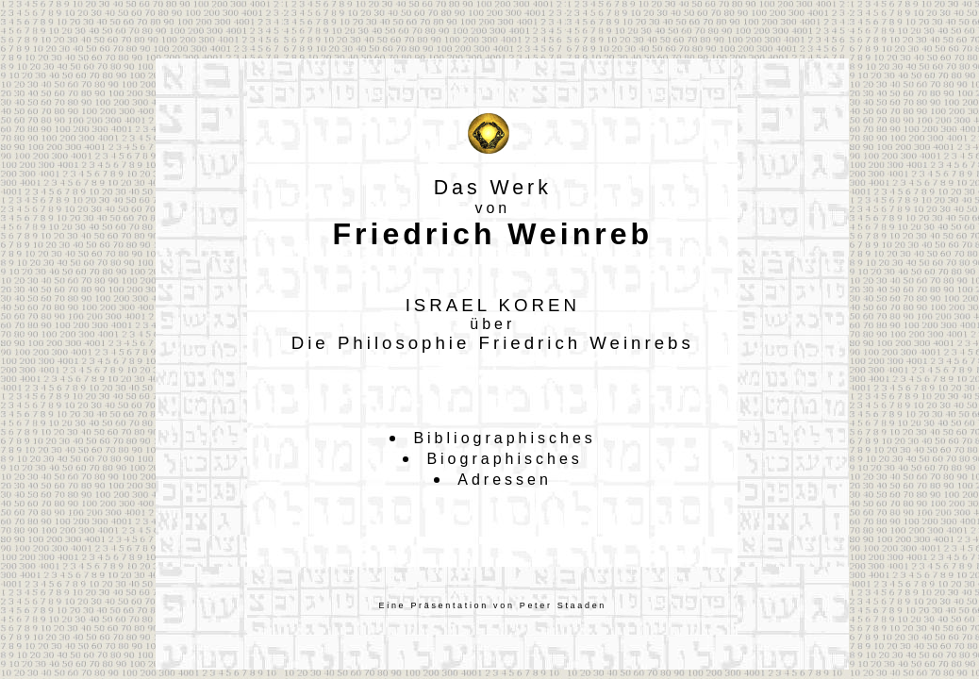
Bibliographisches (504, 438)
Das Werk (493, 187)
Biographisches (504, 459)
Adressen (504, 480)
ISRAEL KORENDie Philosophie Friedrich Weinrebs (492, 324)
